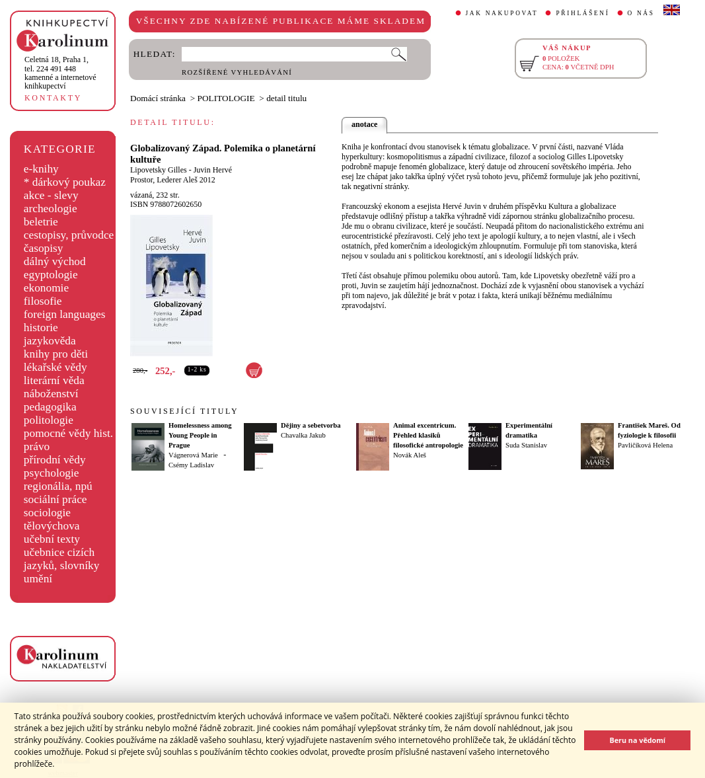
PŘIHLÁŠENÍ (582, 13)
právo (37, 446)
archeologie (50, 208)
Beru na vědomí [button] (637, 740)
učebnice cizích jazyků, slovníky (62, 559)
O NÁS (641, 13)
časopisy (43, 248)
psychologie (51, 473)
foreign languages (65, 314)
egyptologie (51, 274)
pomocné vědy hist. (68, 433)
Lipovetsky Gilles (158, 170)
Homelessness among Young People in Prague (200, 435)
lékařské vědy (55, 367)
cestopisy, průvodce (69, 235)
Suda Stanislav (526, 445)
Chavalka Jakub (303, 435)
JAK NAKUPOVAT (502, 13)
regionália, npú (58, 486)
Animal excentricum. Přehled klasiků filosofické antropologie (428, 435)
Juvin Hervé (213, 170)
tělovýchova (52, 526)
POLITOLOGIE (226, 98)
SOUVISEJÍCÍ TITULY (184, 411)
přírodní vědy (55, 459)
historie (41, 327)
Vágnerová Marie (193, 455)
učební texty (52, 539)
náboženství (51, 393)
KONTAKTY (53, 97)
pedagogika (50, 407)
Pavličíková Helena (645, 445)
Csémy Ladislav (191, 465)
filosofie (43, 301)
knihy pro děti (56, 354)
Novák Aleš (409, 455)
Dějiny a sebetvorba (311, 425)
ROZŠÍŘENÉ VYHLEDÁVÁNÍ (237, 72)
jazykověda (50, 340)
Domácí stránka (158, 98)
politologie (48, 420)
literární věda (54, 380)
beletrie (41, 221)
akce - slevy (51, 195)
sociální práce (55, 499)
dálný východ (55, 261)
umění (38, 578)
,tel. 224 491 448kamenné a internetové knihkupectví (60, 73)
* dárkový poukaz (65, 182)
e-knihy (41, 169)
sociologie (47, 512)
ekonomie (46, 288)
